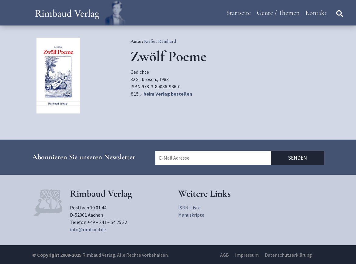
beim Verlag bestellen (167, 94)
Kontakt (316, 13)
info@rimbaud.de (88, 229)
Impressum (247, 255)
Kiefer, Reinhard (160, 41)
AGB (224, 255)
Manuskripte (191, 215)
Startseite (238, 13)
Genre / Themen (278, 13)
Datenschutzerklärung (288, 255)
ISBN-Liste (189, 208)
